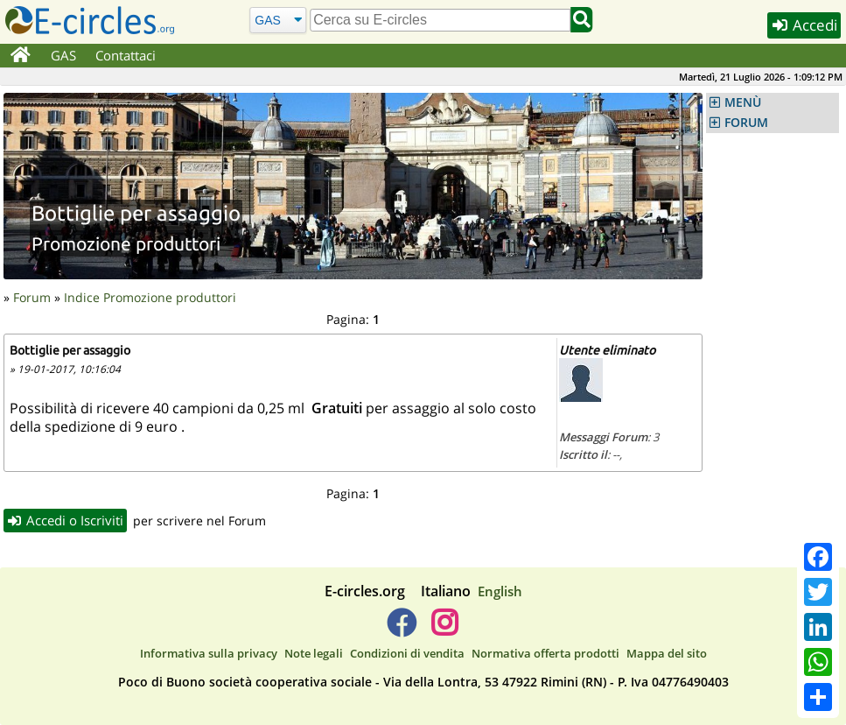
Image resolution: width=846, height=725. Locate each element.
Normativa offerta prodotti (545, 653)
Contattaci (125, 55)
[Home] (20, 56)
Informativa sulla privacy (208, 653)
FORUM (746, 122)
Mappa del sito (666, 653)
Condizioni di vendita (407, 653)
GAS (63, 55)
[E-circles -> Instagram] (445, 629)
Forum (32, 297)
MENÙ (742, 102)
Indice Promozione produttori (150, 297)
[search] (440, 20)
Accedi (804, 25)
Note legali (313, 653)
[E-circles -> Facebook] (401, 629)
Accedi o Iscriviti (65, 520)
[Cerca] (277, 19)
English (500, 591)
